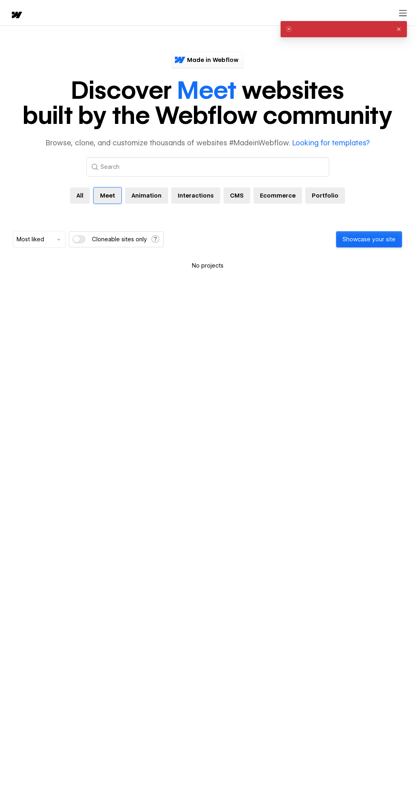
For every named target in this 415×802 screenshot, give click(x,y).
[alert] (344, 29)
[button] (399, 29)
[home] (16, 16)
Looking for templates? (331, 142)
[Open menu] (403, 13)
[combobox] (39, 239)
